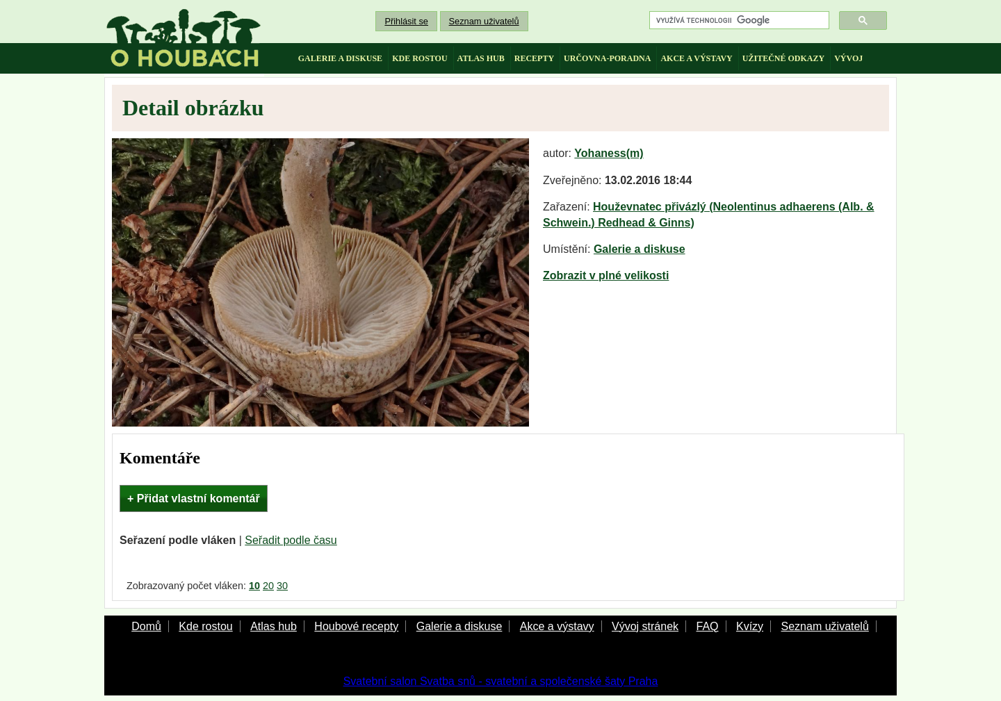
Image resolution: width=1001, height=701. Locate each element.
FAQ (707, 626)
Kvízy (749, 626)
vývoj (848, 58)
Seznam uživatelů (484, 21)
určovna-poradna (607, 58)
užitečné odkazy (783, 58)
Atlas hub (273, 626)
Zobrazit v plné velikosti (606, 275)
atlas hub (481, 58)
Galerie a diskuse (639, 249)
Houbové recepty (356, 626)
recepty (534, 58)
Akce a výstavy (557, 626)
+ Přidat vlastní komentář (193, 498)
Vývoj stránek (645, 626)
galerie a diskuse (340, 58)
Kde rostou (205, 626)
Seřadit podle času (291, 540)
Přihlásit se (406, 21)
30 (282, 585)
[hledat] (738, 20)
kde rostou (419, 58)
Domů (146, 626)
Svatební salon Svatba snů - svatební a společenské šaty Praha (500, 681)
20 (268, 585)
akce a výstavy (696, 58)
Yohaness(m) (608, 153)
